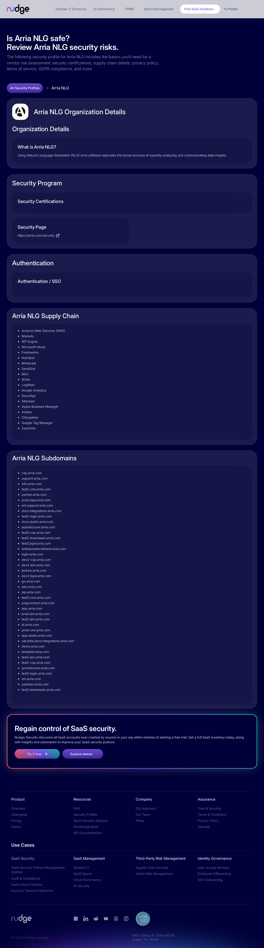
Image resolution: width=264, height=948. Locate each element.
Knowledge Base (85, 827)
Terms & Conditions (212, 814)
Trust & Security (209, 808)
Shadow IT (81, 867)
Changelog (19, 814)
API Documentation (87, 833)
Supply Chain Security (152, 867)
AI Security (81, 886)
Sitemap (204, 827)
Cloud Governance (87, 880)
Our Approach (146, 808)
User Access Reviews (213, 867)
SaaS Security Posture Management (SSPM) (38, 870)
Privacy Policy (208, 820)
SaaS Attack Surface (26, 884)
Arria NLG (60, 88)
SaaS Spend (82, 874)
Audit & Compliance (25, 878)
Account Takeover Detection (32, 890)
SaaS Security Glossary (90, 820)
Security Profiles (85, 814)
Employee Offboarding (214, 874)
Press (140, 820)
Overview (18, 808)
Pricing (16, 820)
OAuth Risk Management (154, 874)
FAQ (76, 808)
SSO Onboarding (210, 880)
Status (16, 827)
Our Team (143, 814)
